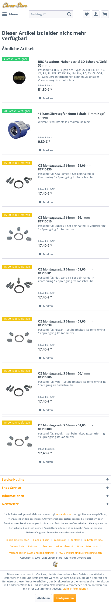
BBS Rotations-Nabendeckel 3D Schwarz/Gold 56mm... (72, 63)
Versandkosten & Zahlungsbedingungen (31, 552)
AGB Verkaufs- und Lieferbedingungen (80, 552)
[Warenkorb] (105, 14)
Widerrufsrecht (64, 546)
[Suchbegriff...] (51, 14)
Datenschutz (17, 546)
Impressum (60, 540)
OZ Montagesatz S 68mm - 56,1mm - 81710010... (65, 219)
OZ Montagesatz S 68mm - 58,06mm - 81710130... (65, 167)
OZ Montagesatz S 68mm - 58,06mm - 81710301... (65, 271)
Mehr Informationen (75, 588)
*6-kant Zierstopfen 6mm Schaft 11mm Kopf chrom (71, 115)
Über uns (46, 546)
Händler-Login (41, 540)
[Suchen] (69, 14)
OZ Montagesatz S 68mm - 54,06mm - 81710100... (65, 427)
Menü (10, 13)
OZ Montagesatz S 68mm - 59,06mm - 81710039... (65, 323)
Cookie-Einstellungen (17, 540)
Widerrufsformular (87, 546)
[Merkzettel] (86, 14)
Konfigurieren (65, 598)
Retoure (32, 546)
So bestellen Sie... (93, 540)
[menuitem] (10, 14)
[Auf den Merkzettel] (46, 98)
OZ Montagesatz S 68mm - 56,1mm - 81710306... (65, 375)
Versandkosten (64, 514)
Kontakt (75, 540)
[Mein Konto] (95, 14)
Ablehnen (43, 598)
